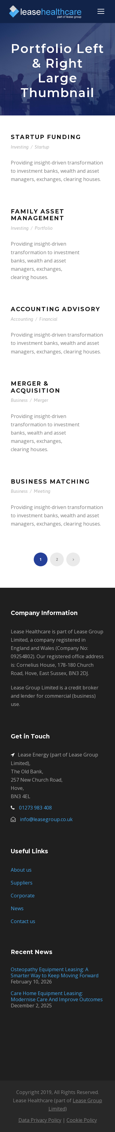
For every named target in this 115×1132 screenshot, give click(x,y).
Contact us (23, 921)
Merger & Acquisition (35, 387)
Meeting (42, 491)
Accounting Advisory (55, 309)
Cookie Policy (82, 1120)
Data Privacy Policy (39, 1120)
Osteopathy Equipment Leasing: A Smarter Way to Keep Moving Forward (54, 972)
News (17, 908)
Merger (41, 400)
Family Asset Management (37, 215)
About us (21, 869)
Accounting (22, 319)
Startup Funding (46, 137)
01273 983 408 (35, 807)
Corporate (23, 895)
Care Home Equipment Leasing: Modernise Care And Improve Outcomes (57, 996)
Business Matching (50, 481)
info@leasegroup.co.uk (46, 819)
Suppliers (22, 882)
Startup (42, 146)
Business (19, 400)
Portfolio (44, 228)
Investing (20, 146)
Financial (48, 319)
